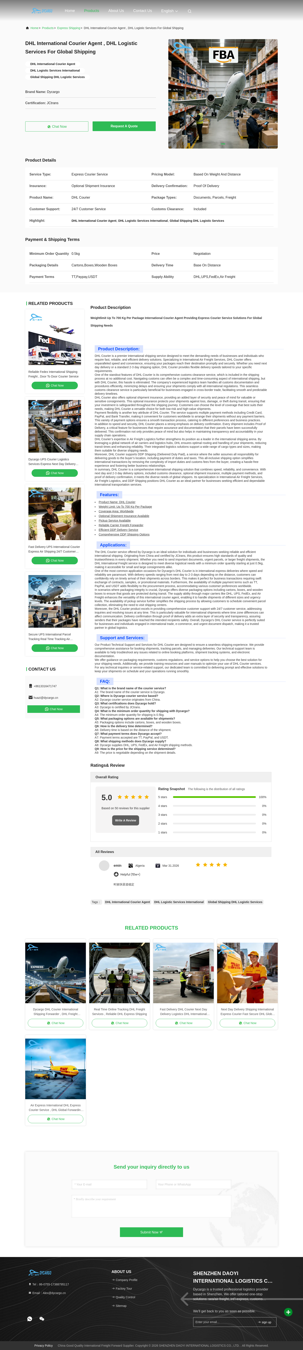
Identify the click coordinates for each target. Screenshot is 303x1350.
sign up (264, 1322)
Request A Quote (124, 126)
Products (91, 11)
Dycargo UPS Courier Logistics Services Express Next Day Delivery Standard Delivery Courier (52, 464)
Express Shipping (68, 28)
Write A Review (125, 820)
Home (70, 11)
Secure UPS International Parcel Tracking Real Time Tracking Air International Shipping (49, 639)
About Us (116, 11)
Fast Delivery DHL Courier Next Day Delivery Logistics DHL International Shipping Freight (183, 1012)
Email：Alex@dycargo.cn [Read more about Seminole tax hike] (47, 1293)
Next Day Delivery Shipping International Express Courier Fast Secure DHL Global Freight (247, 1012)
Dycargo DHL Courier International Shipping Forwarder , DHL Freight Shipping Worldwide (55, 1012)
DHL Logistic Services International (179, 902)
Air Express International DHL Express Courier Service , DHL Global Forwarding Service (55, 1108)
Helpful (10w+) (130, 874)
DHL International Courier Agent (127, 902)
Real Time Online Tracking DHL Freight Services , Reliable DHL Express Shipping (119, 1012)
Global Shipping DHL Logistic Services (235, 902)
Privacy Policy (43, 1345)
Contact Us (142, 11)
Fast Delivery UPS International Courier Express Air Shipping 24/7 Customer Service (54, 551)
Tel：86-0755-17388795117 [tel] (48, 1284)
